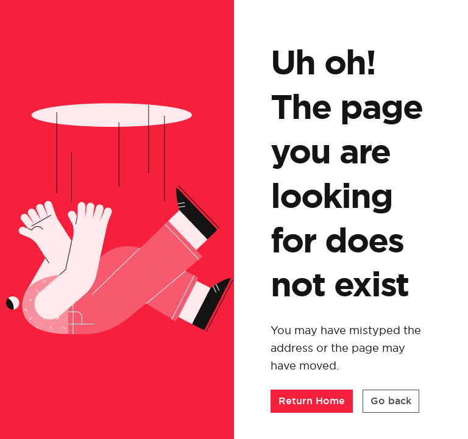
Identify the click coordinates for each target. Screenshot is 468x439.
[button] (312, 401)
